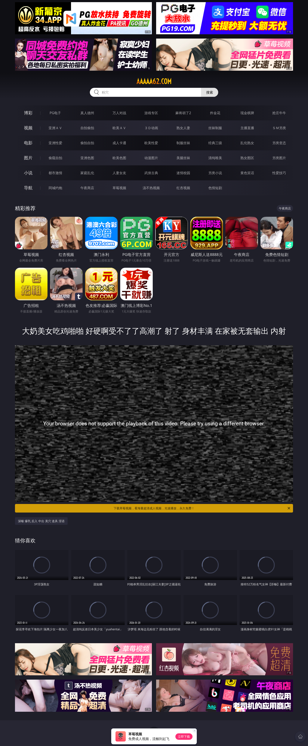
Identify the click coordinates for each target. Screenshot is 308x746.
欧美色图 (119, 157)
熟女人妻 (183, 128)
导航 (28, 188)
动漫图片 (151, 157)
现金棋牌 (247, 113)
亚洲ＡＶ (55, 128)
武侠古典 (151, 172)
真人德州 (87, 113)
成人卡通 (119, 143)
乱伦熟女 (247, 143)
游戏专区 (151, 113)
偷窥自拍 (55, 157)
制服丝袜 (183, 143)
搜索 (209, 92)
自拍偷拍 (87, 128)
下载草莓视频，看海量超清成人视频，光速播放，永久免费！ (202, 508)
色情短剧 (215, 187)
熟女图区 (247, 157)
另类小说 (215, 172)
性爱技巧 (279, 172)
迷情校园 (183, 172)
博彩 (28, 113)
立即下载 (184, 736)
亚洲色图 (87, 157)
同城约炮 (55, 187)
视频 (28, 128)
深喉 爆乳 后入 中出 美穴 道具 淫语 (41, 521)
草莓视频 (119, 187)
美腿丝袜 (183, 157)
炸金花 (215, 113)
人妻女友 (119, 172)
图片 (28, 158)
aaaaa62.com (154, 81)
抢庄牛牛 (279, 113)
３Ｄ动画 (151, 128)
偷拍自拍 (87, 143)
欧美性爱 (151, 143)
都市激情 (55, 172)
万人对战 (119, 113)
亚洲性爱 (55, 143)
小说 (28, 173)
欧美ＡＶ (119, 128)
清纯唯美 (215, 157)
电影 (28, 143)
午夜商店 (87, 187)
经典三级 (215, 143)
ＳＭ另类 (279, 128)
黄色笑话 (247, 172)
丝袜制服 (215, 128)
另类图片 (279, 157)
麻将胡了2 (183, 113)
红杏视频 (183, 187)
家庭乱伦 (87, 172)
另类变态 (279, 143)
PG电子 (55, 113)
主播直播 (247, 128)
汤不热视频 (151, 187)
